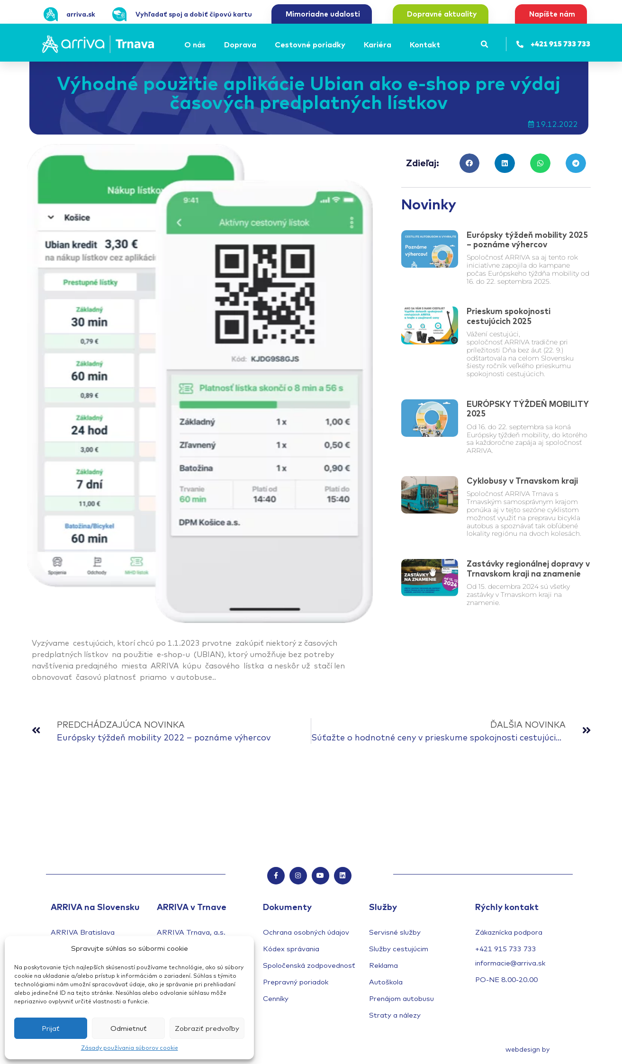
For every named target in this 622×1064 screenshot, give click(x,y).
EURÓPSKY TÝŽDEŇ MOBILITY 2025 (528, 408)
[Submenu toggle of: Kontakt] (443, 44)
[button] (485, 44)
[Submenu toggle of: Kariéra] (394, 44)
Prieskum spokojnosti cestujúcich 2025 (508, 315)
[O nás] (196, 44)
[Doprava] (241, 44)
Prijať (51, 1028)
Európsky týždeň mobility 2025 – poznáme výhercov (527, 239)
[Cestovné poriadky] (311, 44)
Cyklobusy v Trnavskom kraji (522, 481)
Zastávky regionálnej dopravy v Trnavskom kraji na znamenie (528, 568)
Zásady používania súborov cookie (129, 1047)
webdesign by (527, 1050)
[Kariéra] (379, 44)
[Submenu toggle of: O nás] (208, 44)
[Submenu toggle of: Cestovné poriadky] (348, 44)
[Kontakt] (426, 44)
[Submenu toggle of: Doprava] (259, 44)
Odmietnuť (128, 1028)
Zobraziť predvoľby (207, 1028)
